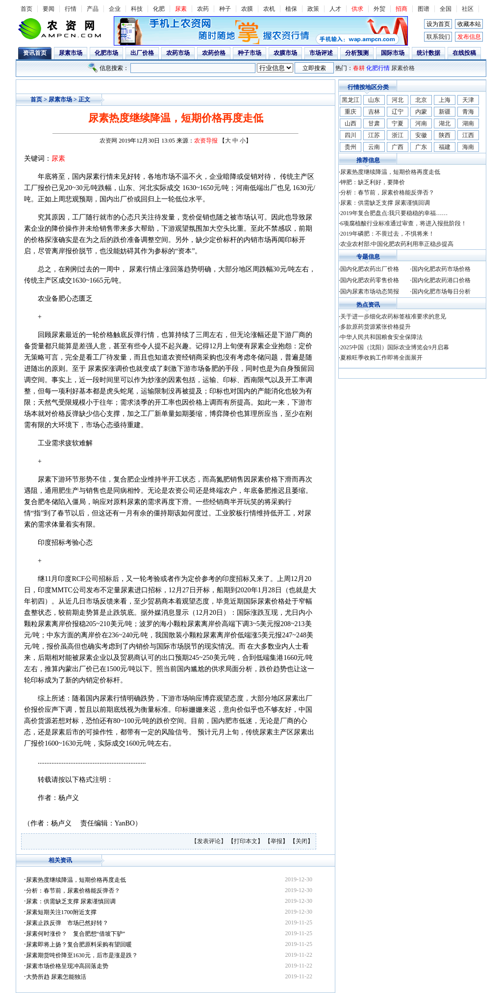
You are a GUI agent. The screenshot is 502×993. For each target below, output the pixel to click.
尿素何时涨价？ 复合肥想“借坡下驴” (76, 933)
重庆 (350, 111)
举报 (276, 841)
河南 (421, 123)
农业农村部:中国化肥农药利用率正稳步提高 (396, 244)
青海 (468, 111)
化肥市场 (106, 52)
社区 (468, 8)
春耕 (359, 68)
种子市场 (249, 52)
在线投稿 (464, 52)
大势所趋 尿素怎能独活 (56, 976)
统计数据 (428, 52)
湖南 (468, 123)
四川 (350, 135)
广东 (421, 147)
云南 (374, 147)
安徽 (421, 135)
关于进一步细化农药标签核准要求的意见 (393, 316)
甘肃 (374, 123)
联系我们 (438, 36)
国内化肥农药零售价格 (369, 280)
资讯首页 (35, 52)
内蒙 (421, 111)
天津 (468, 100)
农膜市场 (285, 52)
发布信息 (469, 36)
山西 (350, 123)
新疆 (445, 111)
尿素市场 (70, 52)
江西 (468, 135)
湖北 (445, 123)
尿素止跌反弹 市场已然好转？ (67, 923)
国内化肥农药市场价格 (441, 269)
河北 (397, 100)
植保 (291, 8)
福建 (445, 147)
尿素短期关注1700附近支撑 (61, 912)
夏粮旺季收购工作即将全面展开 (381, 357)
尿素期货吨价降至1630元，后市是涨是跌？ (82, 955)
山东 (374, 100)
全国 (446, 8)
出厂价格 (142, 52)
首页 (26, 8)
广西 (397, 147)
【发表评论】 (209, 841)
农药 (203, 8)
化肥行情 (378, 68)
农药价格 (214, 52)
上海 (445, 100)
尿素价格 (403, 68)
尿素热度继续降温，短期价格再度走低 (76, 879)
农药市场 (178, 52)
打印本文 (245, 841)
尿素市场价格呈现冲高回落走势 (67, 966)
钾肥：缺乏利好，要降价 (372, 182)
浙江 (397, 135)
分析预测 (357, 52)
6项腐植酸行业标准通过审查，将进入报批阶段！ (403, 223)
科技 (137, 8)
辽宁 (397, 111)
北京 (421, 100)
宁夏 (397, 123)
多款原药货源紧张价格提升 (375, 326)
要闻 (48, 8)
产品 (93, 8)
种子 (225, 8)
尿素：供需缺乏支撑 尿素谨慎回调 (71, 901)
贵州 (350, 147)
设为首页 (438, 24)
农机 (269, 8)
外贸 (379, 8)
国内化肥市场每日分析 (441, 291)
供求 (357, 8)
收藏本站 (469, 24)
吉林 (374, 111)
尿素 (181, 8)
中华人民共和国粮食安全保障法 (381, 337)
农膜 (247, 8)
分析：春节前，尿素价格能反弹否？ (73, 890)
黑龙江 (350, 100)
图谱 (423, 8)
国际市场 (392, 52)
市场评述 (321, 52)
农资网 (108, 140)
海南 (468, 147)
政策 (313, 8)
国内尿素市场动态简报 (369, 291)
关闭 (301, 841)
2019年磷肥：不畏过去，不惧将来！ (387, 233)
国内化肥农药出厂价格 (369, 269)
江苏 (374, 135)
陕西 (445, 135)
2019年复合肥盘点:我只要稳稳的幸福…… (394, 213)
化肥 (159, 8)
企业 (115, 8)
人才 (335, 8)
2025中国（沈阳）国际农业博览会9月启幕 (394, 347)
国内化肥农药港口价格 (441, 280)
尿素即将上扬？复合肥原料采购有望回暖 (79, 944)
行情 (70, 8)
